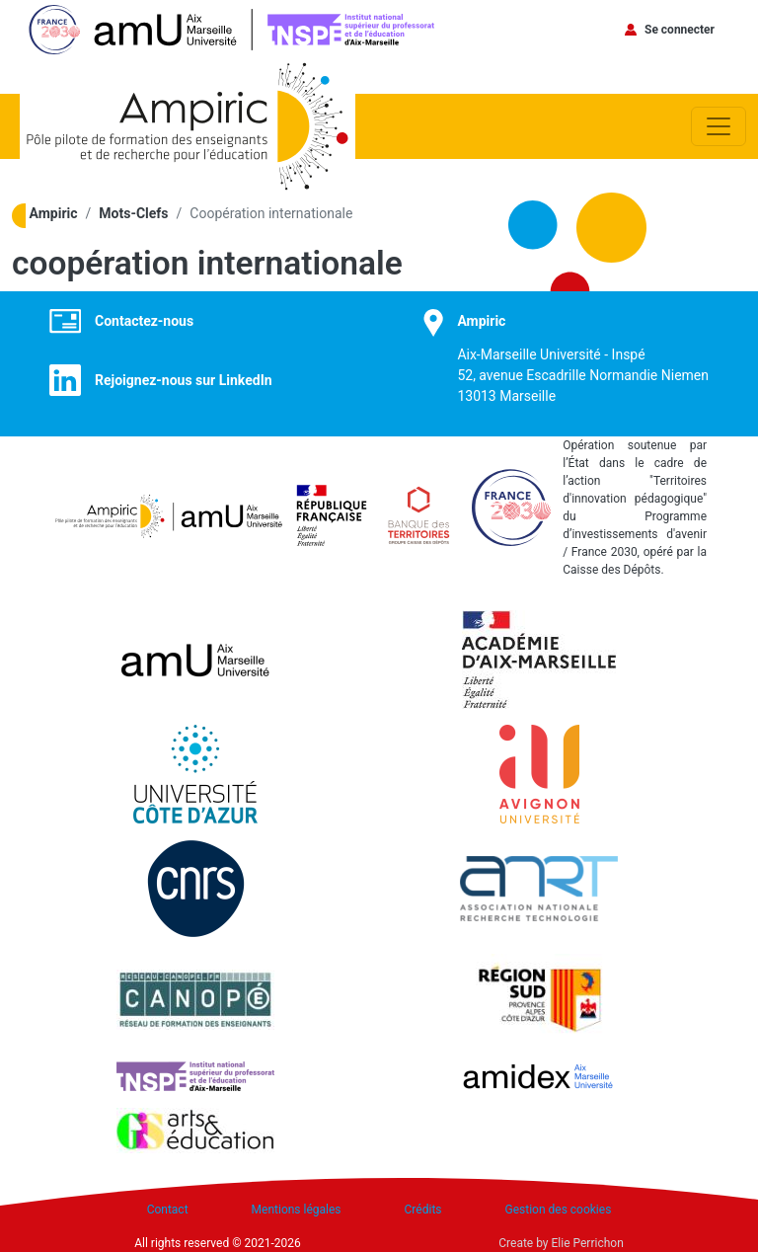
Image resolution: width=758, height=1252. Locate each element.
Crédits (423, 1209)
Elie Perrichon (588, 1243)
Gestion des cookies (558, 1209)
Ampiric (54, 213)
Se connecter (679, 30)
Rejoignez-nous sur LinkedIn (183, 380)
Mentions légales (296, 1209)
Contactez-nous (144, 321)
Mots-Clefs (133, 213)
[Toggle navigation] (718, 126)
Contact (168, 1209)
